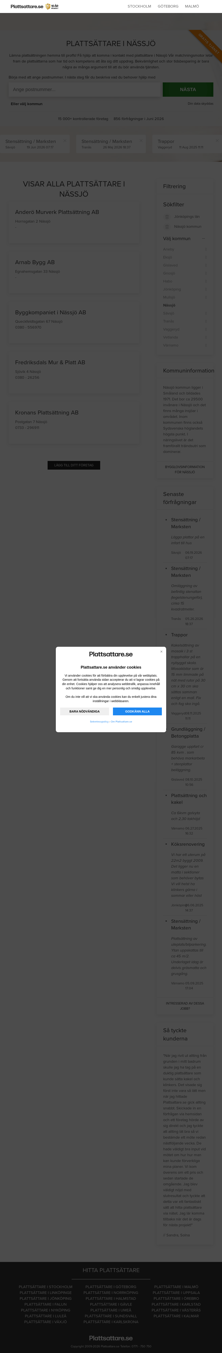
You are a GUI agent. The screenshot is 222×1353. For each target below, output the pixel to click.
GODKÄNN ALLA (137, 711)
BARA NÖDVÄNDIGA (84, 711)
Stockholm (139, 6)
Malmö (192, 6)
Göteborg (168, 6)
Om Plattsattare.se (121, 721)
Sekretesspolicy (99, 721)
